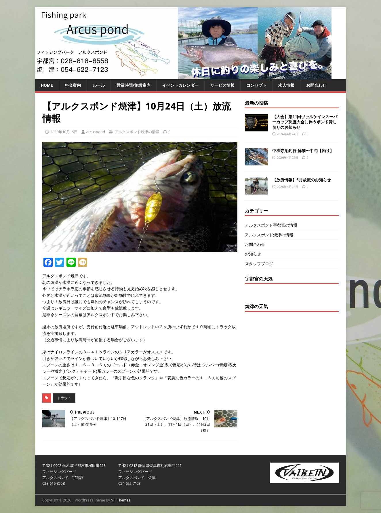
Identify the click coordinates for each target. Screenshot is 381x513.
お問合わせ (316, 85)
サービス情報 (222, 85)
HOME (47, 85)
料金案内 (73, 85)
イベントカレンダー (180, 85)
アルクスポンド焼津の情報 (137, 131)
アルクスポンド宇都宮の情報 (271, 225)
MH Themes (120, 500)
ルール (99, 85)
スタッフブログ (259, 263)
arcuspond (95, 131)
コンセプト (256, 85)
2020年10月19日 (64, 131)
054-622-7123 (129, 483)
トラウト (64, 397)
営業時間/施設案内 (134, 85)
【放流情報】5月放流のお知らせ (301, 179)
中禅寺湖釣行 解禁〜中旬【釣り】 (303, 150)
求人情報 (286, 85)
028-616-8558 (53, 483)
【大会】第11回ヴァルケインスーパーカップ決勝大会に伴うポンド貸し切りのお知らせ (304, 122)
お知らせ (253, 253)
